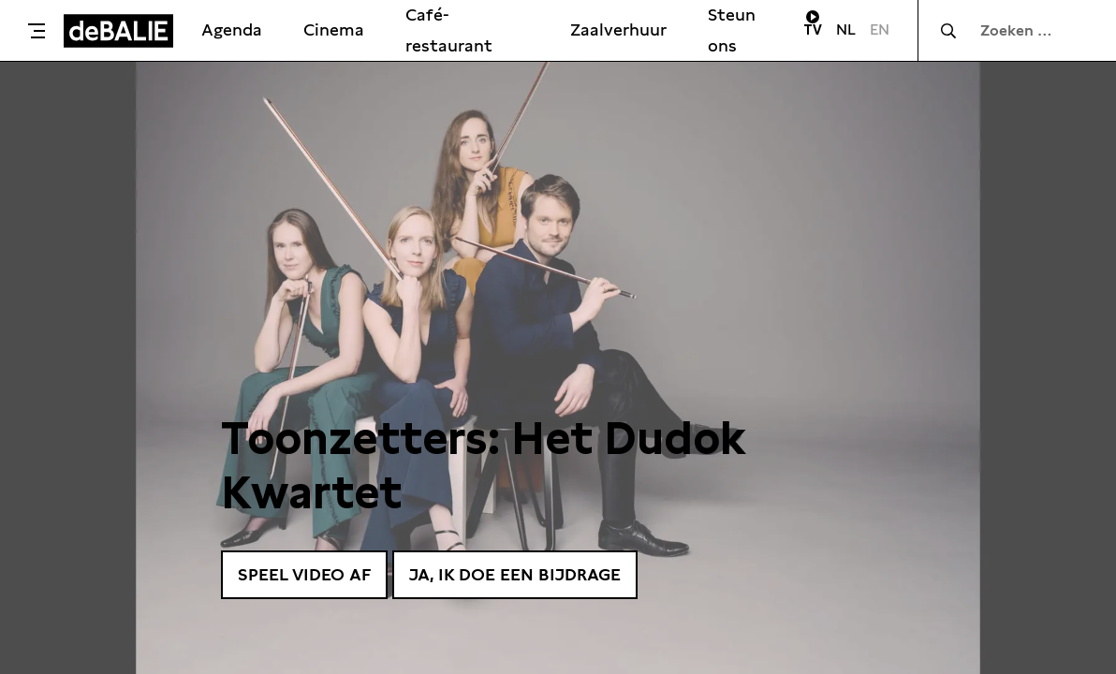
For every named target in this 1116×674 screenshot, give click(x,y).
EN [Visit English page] (879, 29)
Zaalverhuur (618, 29)
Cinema (333, 29)
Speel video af (304, 574)
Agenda (231, 29)
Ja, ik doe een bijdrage (515, 574)
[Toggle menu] (36, 30)
